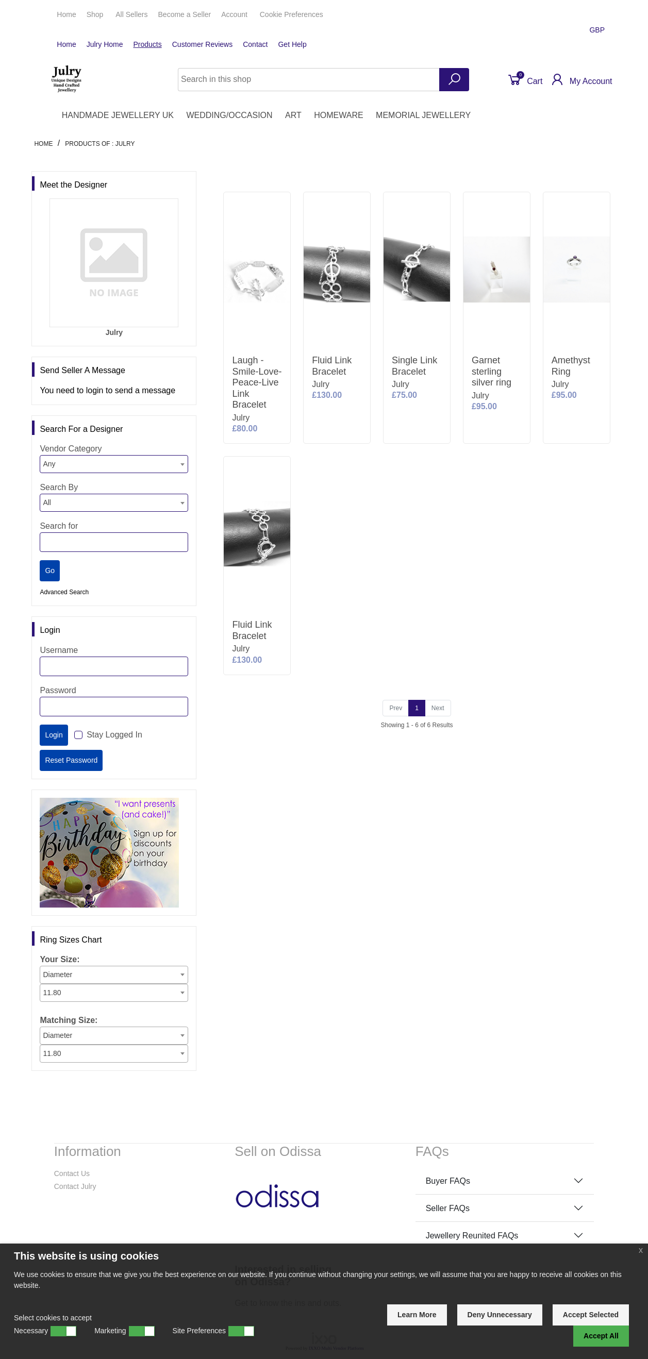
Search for (59, 526)
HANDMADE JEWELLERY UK (118, 115)
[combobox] (114, 464)
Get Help (292, 44)
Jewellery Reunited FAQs (472, 1235)
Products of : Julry (100, 143)
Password (58, 690)
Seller (184, 14)
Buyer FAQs (448, 1181)
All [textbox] (47, 502)
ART (293, 115)
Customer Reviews (202, 44)
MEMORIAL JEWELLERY (423, 115)
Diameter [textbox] (57, 974)
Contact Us (72, 1173)
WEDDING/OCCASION (229, 115)
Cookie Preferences (291, 14)
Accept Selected (591, 1315)
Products (147, 44)
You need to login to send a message (107, 390)
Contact (255, 44)
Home (66, 14)
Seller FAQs (448, 1208)
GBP (597, 30)
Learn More (416, 1315)
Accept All (601, 1336)
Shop (96, 14)
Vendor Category (71, 448)
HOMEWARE (338, 115)
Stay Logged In (114, 734)
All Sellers (131, 14)
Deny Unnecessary (500, 1315)
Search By (59, 487)
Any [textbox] (49, 464)
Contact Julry (75, 1186)
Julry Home (105, 44)
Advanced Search (64, 592)
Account (235, 14)
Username (59, 650)
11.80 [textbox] (52, 992)
